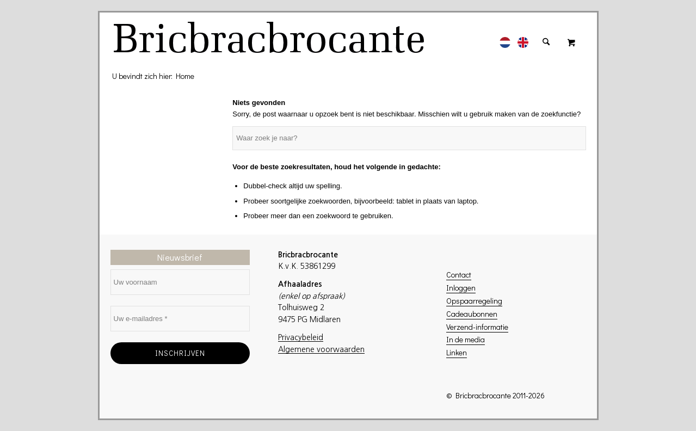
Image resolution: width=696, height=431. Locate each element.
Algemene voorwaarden (321, 349)
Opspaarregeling (474, 300)
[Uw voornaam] (180, 282)
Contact (458, 274)
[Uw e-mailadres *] (180, 318)
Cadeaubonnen (471, 314)
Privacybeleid (300, 337)
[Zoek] (546, 36)
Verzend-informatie (477, 327)
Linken (456, 352)
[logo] (270, 42)
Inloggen (461, 287)
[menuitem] (505, 36)
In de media (465, 339)
